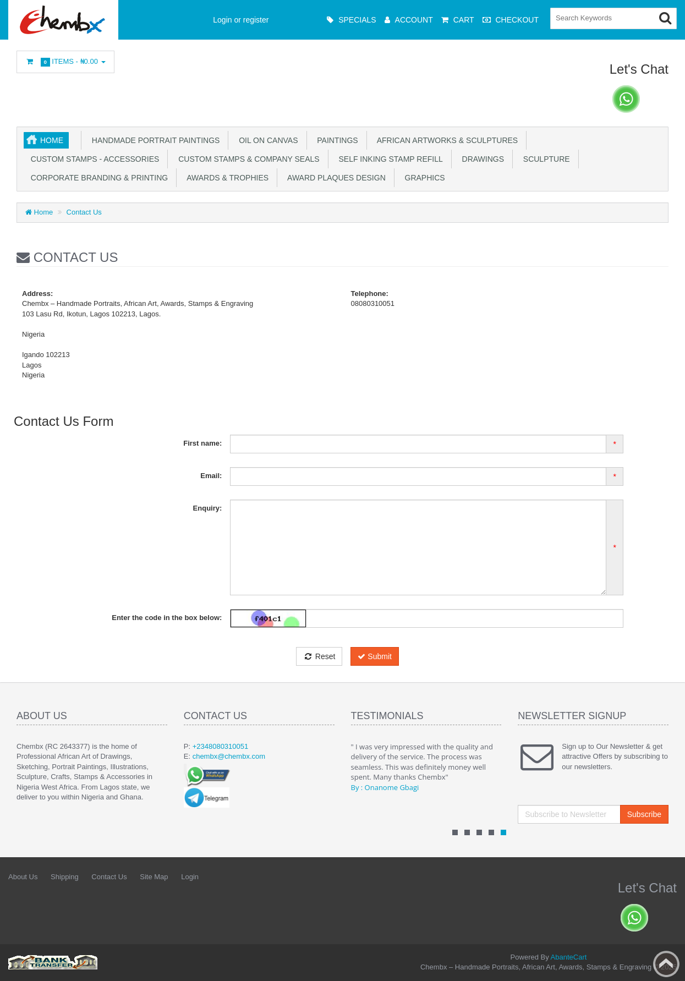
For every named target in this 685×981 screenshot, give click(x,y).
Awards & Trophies (225, 177)
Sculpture (544, 159)
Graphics (423, 177)
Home (51, 140)
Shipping (65, 877)
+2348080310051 (221, 746)
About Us (22, 877)
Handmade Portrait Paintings (153, 140)
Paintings (335, 140)
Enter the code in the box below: (167, 617)
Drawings (481, 159)
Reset (319, 656)
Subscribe (644, 814)
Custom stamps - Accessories (92, 159)
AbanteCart (569, 957)
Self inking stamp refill (389, 159)
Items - (65, 62)
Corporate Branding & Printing (97, 177)
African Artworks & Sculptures (445, 140)
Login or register (240, 19)
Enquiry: (207, 508)
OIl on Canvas (266, 140)
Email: (211, 476)
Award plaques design (334, 177)
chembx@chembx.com (229, 756)
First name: (202, 443)
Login (190, 877)
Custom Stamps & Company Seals (246, 159)
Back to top (666, 964)
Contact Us (84, 212)
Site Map (154, 877)
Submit (374, 656)
